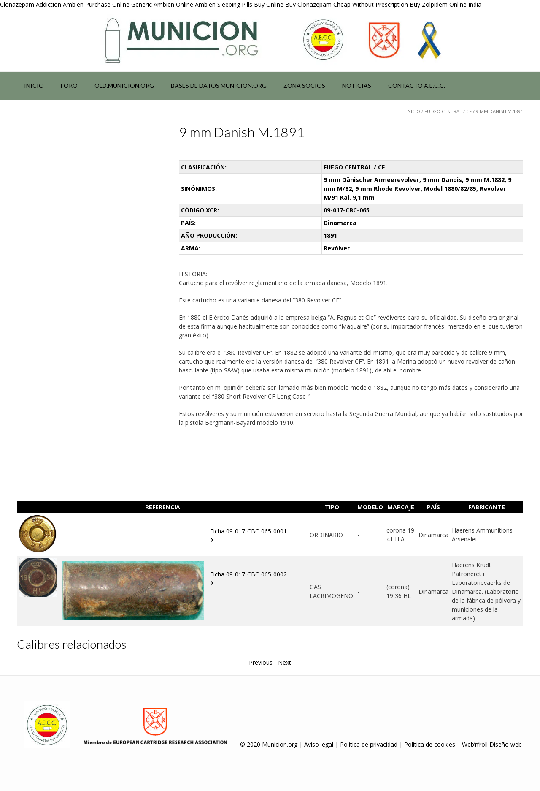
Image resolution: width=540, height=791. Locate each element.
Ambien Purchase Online (96, 4)
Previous (261, 662)
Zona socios (304, 85)
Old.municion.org (124, 85)
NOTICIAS (356, 85)
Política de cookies (429, 744)
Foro (69, 85)
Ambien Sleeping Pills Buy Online (239, 4)
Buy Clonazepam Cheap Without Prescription (346, 4)
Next (284, 662)
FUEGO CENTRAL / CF (448, 111)
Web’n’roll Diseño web (492, 744)
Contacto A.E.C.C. (416, 85)
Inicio (34, 85)
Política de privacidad (368, 744)
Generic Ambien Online (162, 4)
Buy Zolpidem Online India (445, 4)
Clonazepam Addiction (30, 4)
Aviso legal (318, 744)
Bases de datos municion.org (219, 85)
